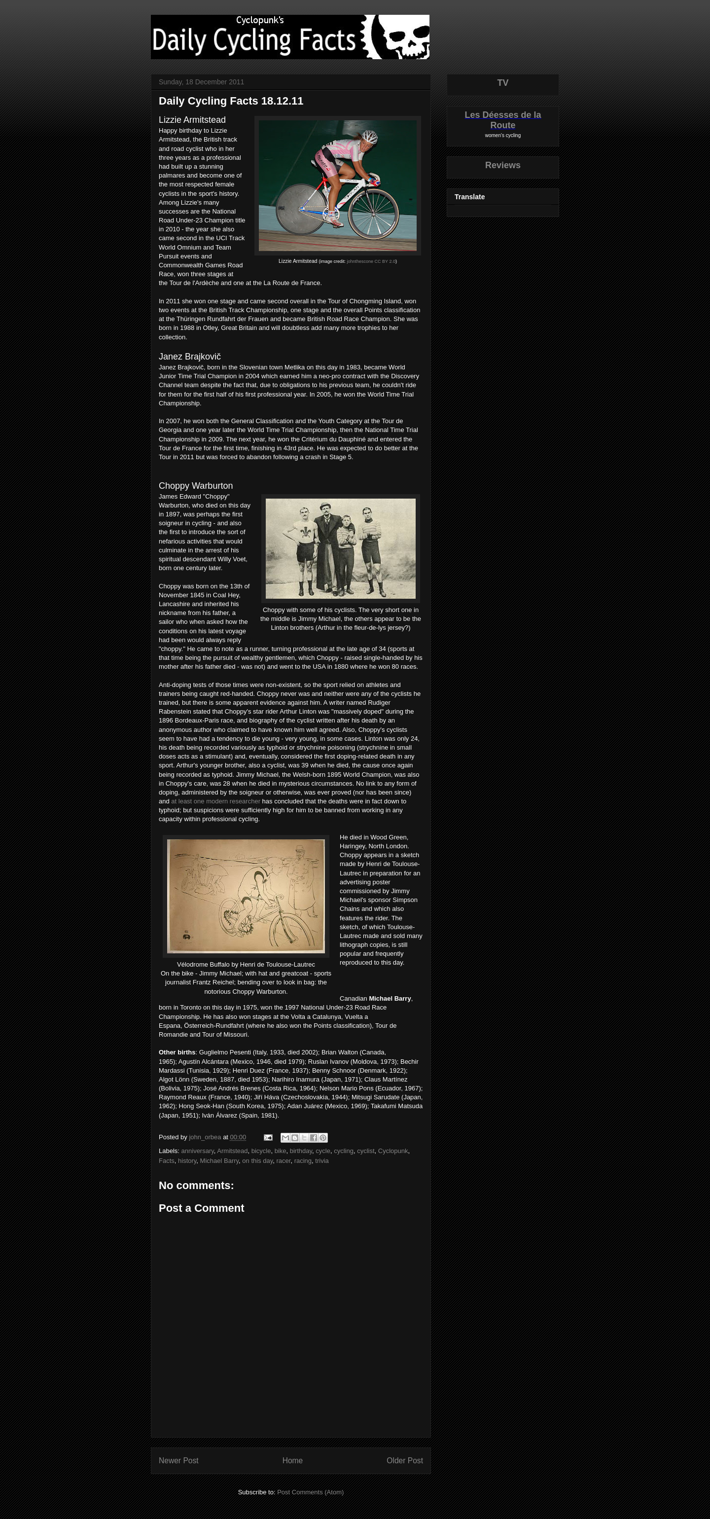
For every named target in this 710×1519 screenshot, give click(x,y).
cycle (323, 1151)
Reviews (503, 165)
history (187, 1160)
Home (293, 1460)
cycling (344, 1151)
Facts (167, 1160)
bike (280, 1151)
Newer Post (179, 1460)
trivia (321, 1160)
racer (284, 1160)
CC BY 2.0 (385, 261)
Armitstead (232, 1151)
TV (502, 83)
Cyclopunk (393, 1151)
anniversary (197, 1151)
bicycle (261, 1151)
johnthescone (360, 261)
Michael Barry (219, 1160)
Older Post (405, 1460)
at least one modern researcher (215, 801)
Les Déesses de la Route (502, 120)
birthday (301, 1151)
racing (303, 1160)
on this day (257, 1160)
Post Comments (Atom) (310, 1492)
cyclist (365, 1151)
